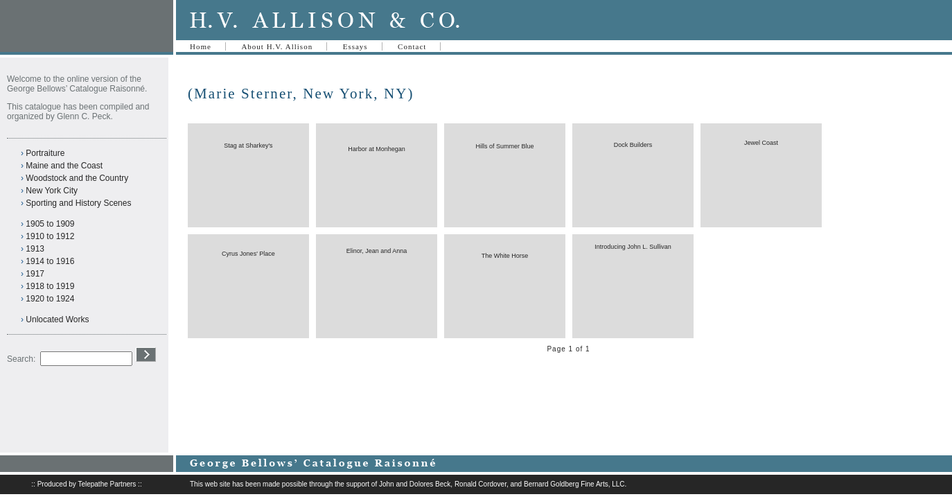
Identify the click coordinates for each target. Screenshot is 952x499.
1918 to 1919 (50, 286)
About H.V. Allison (276, 46)
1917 (35, 274)
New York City (52, 190)
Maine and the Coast (64, 165)
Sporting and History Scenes (78, 203)
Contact (412, 46)
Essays (355, 46)
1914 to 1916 (50, 261)
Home (200, 46)
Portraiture (45, 153)
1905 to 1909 (50, 224)
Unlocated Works (57, 319)
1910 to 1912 (50, 236)
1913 (35, 249)
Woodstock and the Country (77, 178)
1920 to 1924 (50, 299)
